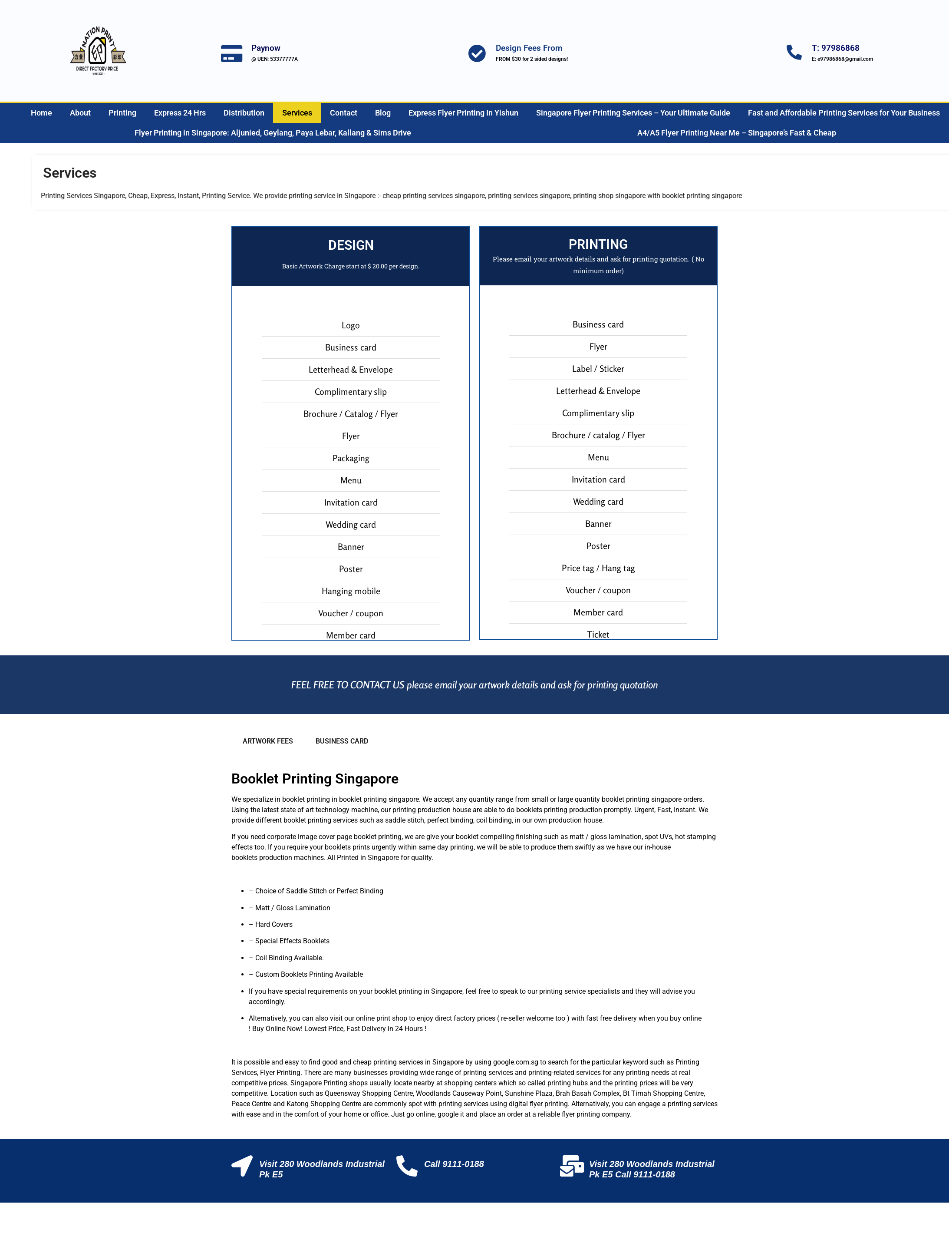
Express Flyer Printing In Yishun (463, 112)
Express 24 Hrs (180, 112)
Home (41, 112)
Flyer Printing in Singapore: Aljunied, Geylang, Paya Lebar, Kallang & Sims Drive (273, 132)
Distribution (244, 112)
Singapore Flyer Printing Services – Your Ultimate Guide (633, 112)
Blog (383, 112)
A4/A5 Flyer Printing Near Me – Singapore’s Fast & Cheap (736, 132)
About (80, 112)
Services (297, 112)
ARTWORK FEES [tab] (268, 741)
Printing (122, 112)
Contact (343, 112)
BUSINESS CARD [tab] (342, 741)
